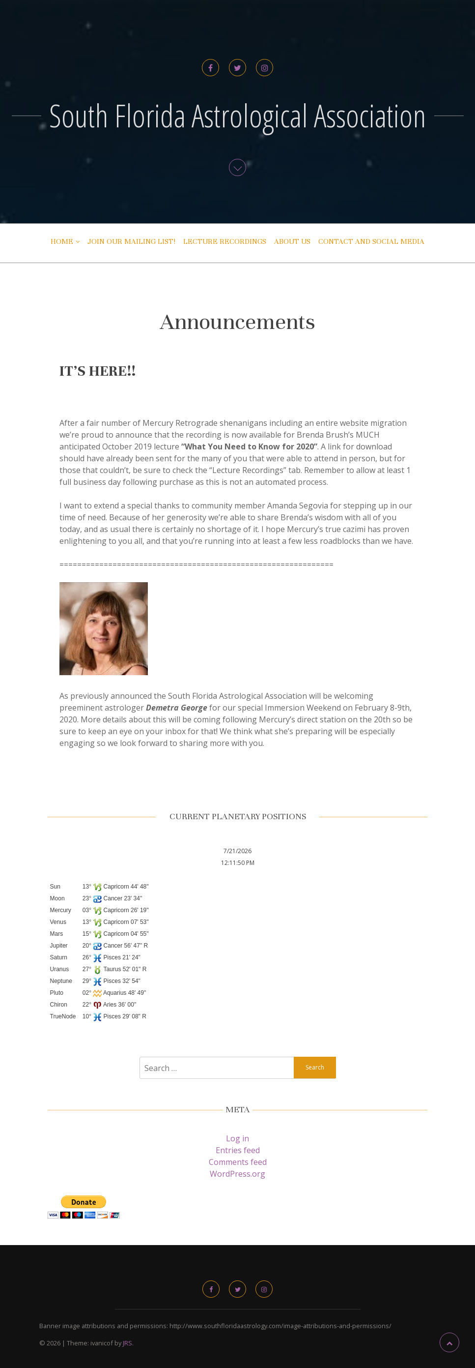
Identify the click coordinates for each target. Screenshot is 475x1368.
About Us (292, 241)
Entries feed (238, 1150)
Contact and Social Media (371, 241)
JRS (127, 1342)
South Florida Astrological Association (237, 115)
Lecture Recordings (224, 241)
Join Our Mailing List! (131, 241)
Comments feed (238, 1162)
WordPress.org (237, 1173)
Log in (237, 1138)
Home (62, 241)
